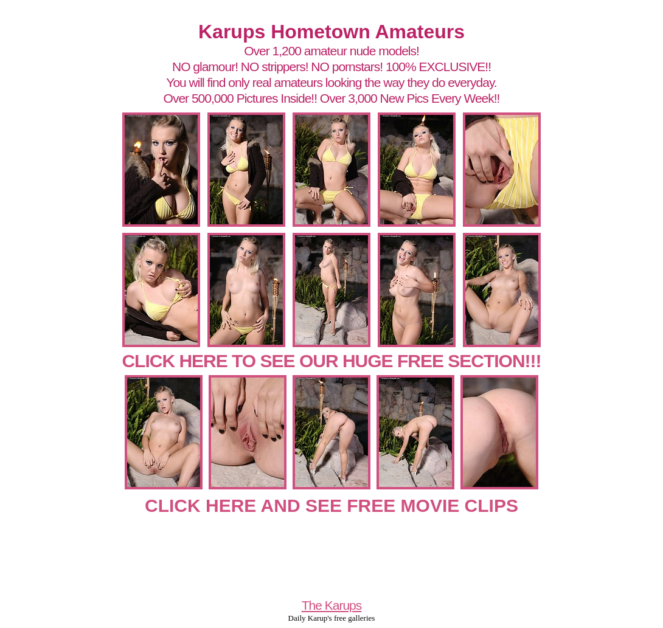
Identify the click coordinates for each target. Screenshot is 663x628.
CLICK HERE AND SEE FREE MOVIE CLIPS (331, 505)
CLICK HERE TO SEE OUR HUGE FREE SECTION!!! (331, 361)
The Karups (332, 605)
